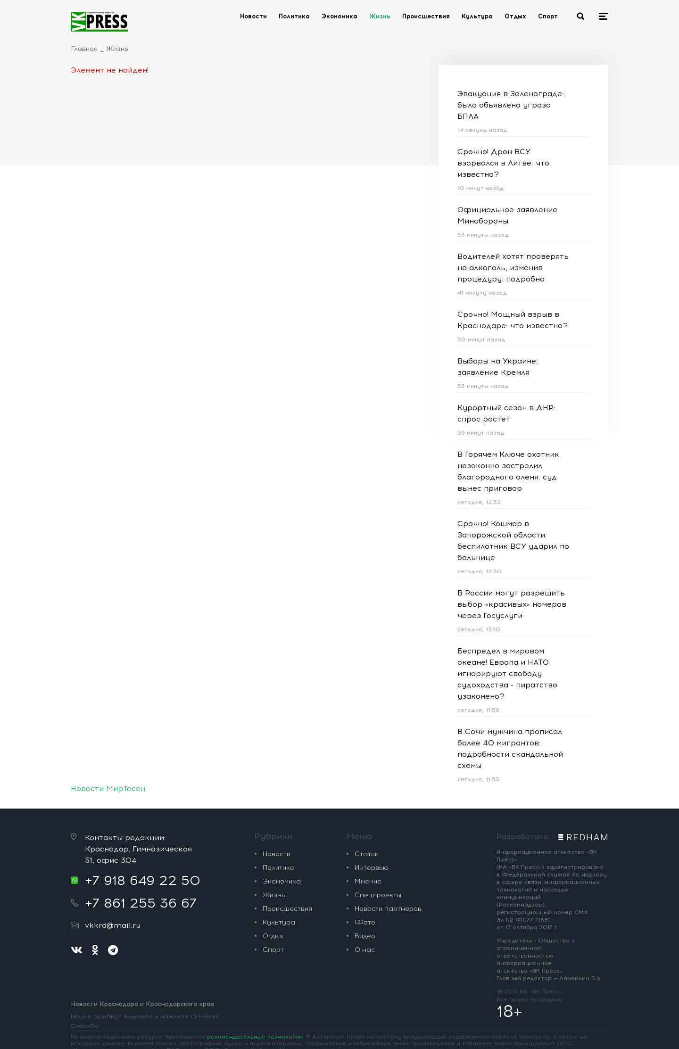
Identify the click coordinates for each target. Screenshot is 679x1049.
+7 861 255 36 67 (141, 903)
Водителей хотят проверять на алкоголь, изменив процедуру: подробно (513, 267)
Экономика (339, 16)
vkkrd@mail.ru (113, 925)
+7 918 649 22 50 (142, 880)
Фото (365, 922)
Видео (365, 936)
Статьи (367, 854)
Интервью (372, 868)
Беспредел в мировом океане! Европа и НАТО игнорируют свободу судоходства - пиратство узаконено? (507, 673)
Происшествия (426, 16)
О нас (365, 950)
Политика (294, 16)
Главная (84, 49)
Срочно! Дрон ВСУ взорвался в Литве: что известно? (503, 163)
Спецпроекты (378, 895)
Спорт (548, 16)
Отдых (515, 16)
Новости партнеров (388, 909)
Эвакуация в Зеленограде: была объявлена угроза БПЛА (510, 105)
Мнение (368, 881)
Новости (253, 16)
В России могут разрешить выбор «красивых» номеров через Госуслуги (511, 604)
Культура (477, 16)
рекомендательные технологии (255, 1036)
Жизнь (379, 16)
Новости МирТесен (108, 788)
